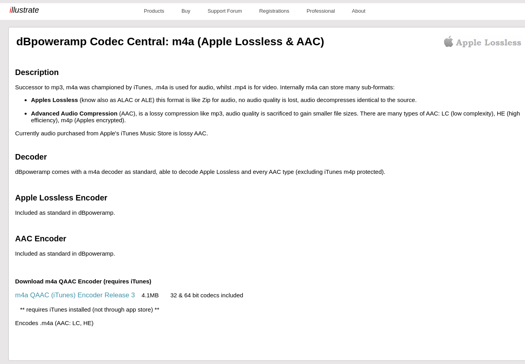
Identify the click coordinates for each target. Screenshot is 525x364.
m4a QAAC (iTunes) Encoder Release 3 (75, 295)
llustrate (24, 10)
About (358, 11)
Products (154, 11)
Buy (185, 11)
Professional (321, 11)
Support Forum (225, 11)
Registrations (274, 11)
